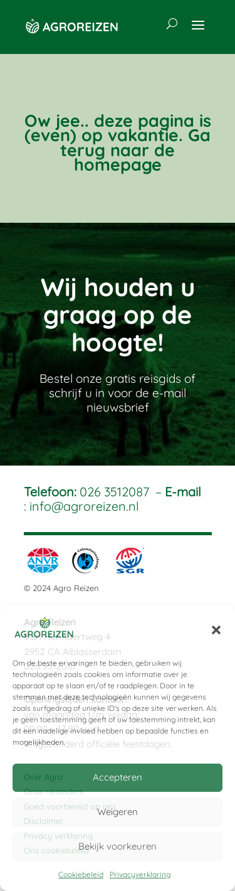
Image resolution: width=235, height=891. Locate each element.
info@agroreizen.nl (84, 506)
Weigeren (117, 812)
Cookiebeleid (80, 874)
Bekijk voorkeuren (117, 846)
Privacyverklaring (140, 874)
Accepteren (117, 777)
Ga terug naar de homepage (135, 149)
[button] (216, 630)
